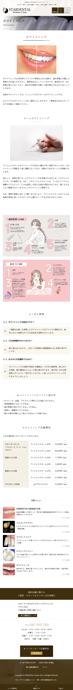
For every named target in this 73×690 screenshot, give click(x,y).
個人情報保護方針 (32, 667)
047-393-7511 (36, 625)
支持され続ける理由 (46, 662)
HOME (5, 29)
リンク (44, 667)
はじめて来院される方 (28, 662)
